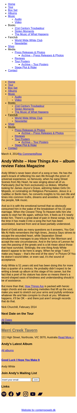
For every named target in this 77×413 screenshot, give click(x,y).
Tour (10, 7)
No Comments (26, 153)
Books (11, 25)
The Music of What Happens (32, 34)
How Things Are (34, 286)
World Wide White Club (28, 40)
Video (18, 22)
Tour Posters (22, 61)
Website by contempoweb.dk (38, 410)
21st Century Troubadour (29, 28)
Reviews (20, 58)
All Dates (6, 320)
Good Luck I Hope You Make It (20, 360)
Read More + (66, 337)
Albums (12, 13)
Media (11, 49)
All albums (7, 350)
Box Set (12, 10)
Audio (18, 19)
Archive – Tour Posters (34, 64)
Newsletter (21, 43)
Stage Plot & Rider (26, 67)
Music (11, 16)
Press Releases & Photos (30, 52)
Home (11, 4)
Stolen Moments (24, 31)
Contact (12, 70)
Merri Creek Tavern (19, 330)
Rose (39, 153)
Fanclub (13, 37)
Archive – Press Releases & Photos (42, 55)
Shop (11, 46)
